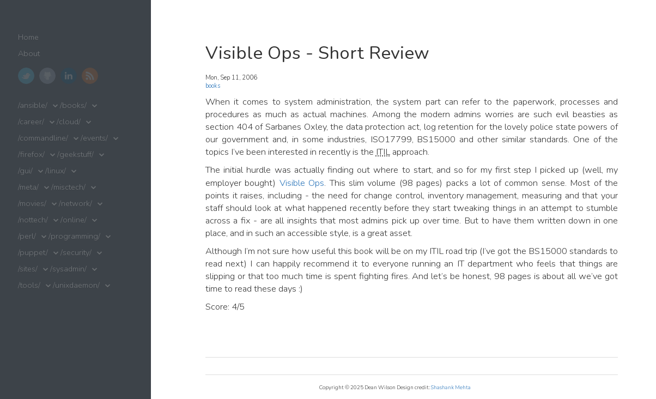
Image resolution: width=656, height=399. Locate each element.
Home (28, 37)
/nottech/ (33, 220)
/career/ (31, 122)
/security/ (76, 252)
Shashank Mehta (451, 387)
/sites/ (28, 269)
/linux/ (55, 171)
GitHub (47, 76)
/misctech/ (68, 187)
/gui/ (25, 171)
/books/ (73, 105)
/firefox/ (31, 154)
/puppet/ (33, 252)
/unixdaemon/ (76, 285)
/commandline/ (43, 138)
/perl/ (27, 236)
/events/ (94, 138)
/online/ (73, 220)
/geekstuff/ (75, 154)
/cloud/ (69, 122)
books (212, 86)
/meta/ (28, 187)
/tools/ (29, 285)
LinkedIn (68, 76)
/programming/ (74, 236)
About (29, 54)
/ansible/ (32, 105)
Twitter (26, 76)
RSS (90, 76)
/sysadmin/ (68, 269)
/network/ (75, 203)
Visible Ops (302, 183)
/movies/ (32, 203)
